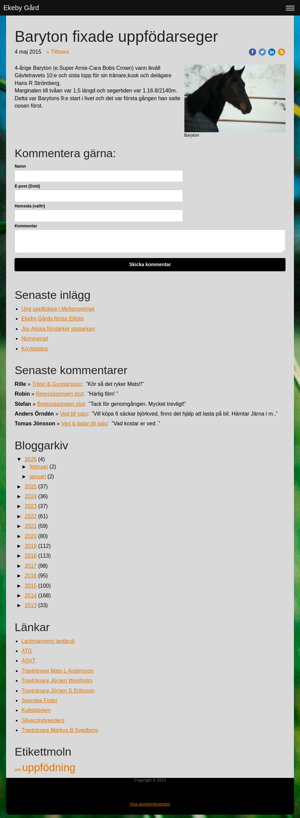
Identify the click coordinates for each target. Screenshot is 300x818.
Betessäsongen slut (59, 394)
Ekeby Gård (21, 7)
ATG (26, 651)
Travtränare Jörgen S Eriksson (57, 691)
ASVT (28, 661)
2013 (31, 605)
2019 (31, 546)
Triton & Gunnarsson (57, 384)
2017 (31, 566)
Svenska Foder (39, 700)
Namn (20, 166)
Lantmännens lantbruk (47, 641)
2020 (31, 536)
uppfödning (48, 767)
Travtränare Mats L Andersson (57, 671)
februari (39, 467)
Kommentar (25, 226)
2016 (31, 576)
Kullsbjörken (36, 710)
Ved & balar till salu (84, 423)
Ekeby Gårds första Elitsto (52, 318)
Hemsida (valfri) (29, 206)
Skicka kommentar (150, 264)
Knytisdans (34, 348)
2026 (31, 459)
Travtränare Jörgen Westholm (56, 680)
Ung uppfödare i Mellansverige (57, 309)
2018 (31, 556)
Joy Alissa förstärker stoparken (58, 329)
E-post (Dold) (27, 186)
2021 (31, 526)
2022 (31, 516)
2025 (31, 486)
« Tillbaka (57, 52)
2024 (31, 496)
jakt (18, 769)
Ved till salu (73, 414)
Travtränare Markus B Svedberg (59, 730)
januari (38, 476)
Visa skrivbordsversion (150, 804)
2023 (31, 506)
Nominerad (34, 338)
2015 (31, 586)
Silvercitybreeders (42, 720)
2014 (31, 595)
